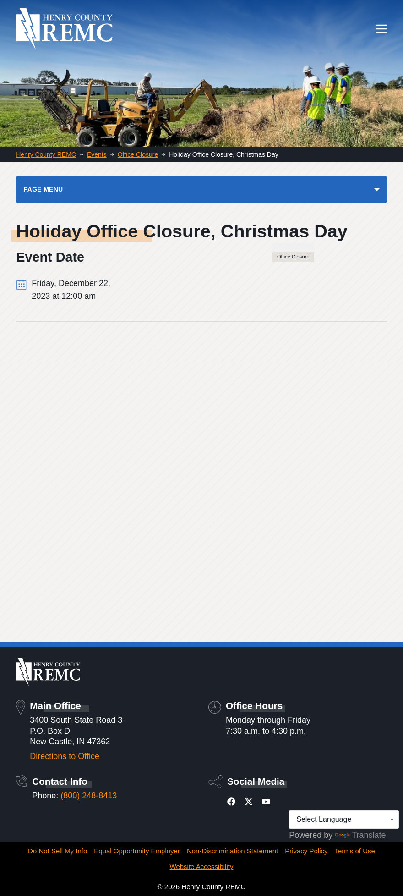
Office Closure (293, 256)
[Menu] (381, 28)
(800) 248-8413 (88, 795)
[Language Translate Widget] (344, 819)
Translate (360, 835)
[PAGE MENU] (201, 189)
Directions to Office (64, 756)
